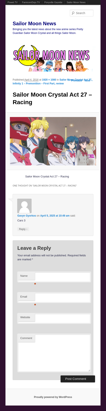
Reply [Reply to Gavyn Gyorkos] (23, 229)
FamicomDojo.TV (31, 2)
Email (27, 298)
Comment (26, 338)
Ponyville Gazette (53, 2)
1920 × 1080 (49, 79)
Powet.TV (13, 2)
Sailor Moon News (76, 2)
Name (27, 277)
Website (25, 317)
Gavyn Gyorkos (26, 215)
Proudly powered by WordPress (53, 397)
